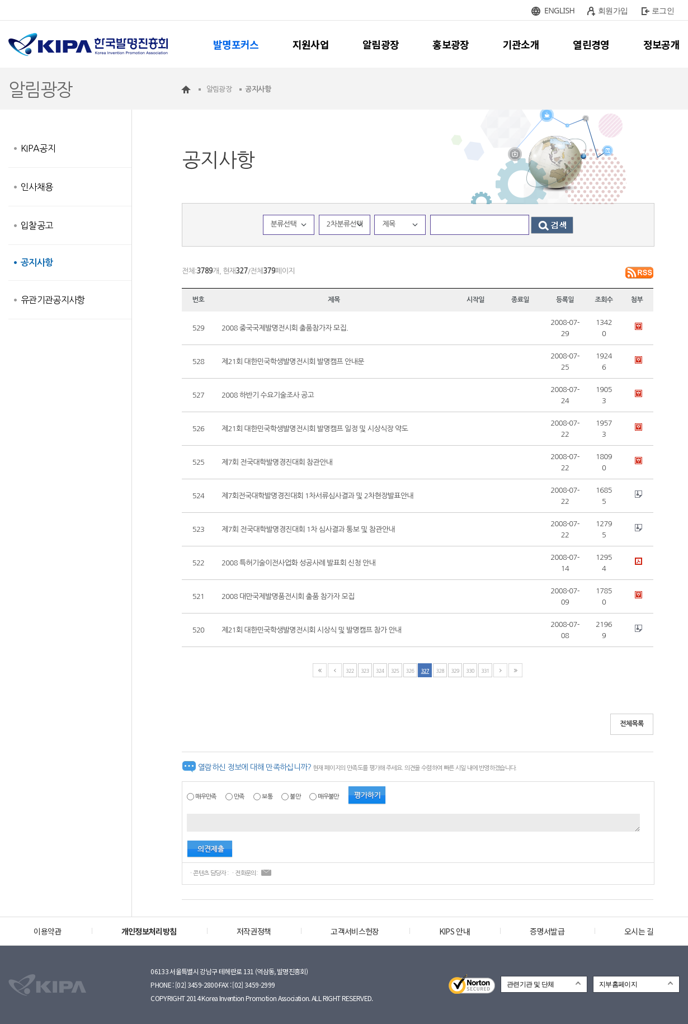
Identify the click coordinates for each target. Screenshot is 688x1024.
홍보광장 (450, 44)
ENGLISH (559, 10)
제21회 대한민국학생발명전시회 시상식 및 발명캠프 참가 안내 (312, 630)
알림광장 (380, 44)
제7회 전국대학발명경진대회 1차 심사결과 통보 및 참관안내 (308, 529)
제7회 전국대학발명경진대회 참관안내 (277, 462)
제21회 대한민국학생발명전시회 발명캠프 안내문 (293, 361)
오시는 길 (639, 931)
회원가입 (613, 10)
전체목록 (632, 723)
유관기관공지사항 (53, 299)
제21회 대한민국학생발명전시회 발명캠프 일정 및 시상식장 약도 (315, 428)
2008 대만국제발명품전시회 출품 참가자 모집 (288, 596)
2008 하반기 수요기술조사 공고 (268, 395)
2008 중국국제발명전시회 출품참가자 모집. (285, 328)
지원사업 (311, 44)
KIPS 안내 (454, 931)
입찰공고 (37, 225)
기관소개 (521, 44)
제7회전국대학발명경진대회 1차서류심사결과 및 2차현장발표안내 (317, 495)
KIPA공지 (38, 148)
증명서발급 (547, 931)
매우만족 (205, 797)
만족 (239, 797)
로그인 (663, 10)
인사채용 (37, 186)
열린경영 (591, 44)
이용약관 (47, 931)
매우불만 (328, 797)
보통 (267, 797)
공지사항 (37, 262)
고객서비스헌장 (355, 931)
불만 (295, 797)
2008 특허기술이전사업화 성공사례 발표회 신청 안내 (298, 563)
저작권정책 (254, 931)
